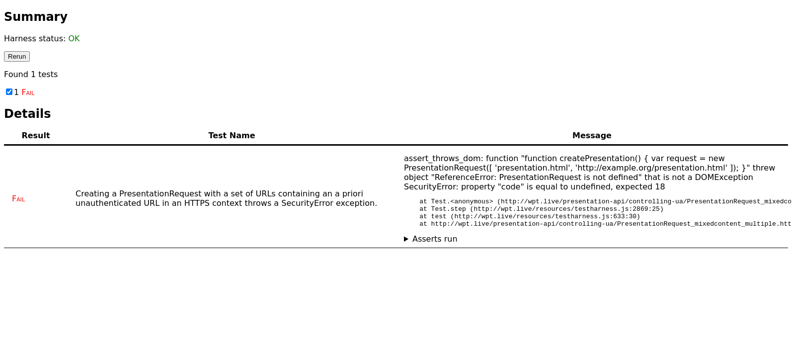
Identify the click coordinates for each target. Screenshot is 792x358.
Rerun (17, 56)
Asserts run (435, 245)
